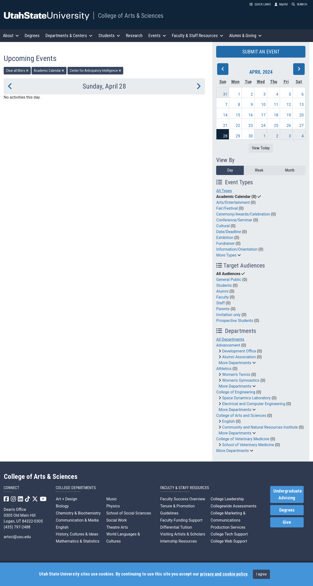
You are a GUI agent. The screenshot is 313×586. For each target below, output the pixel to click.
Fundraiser (225, 243)
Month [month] (289, 170)
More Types (226, 255)
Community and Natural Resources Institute (260, 427)
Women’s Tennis (236, 374)
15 (238, 115)
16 (250, 115)
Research (134, 35)
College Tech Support (229, 534)
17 (263, 115)
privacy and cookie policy (223, 574)
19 (289, 115)
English (228, 421)
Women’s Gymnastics (240, 380)
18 (276, 115)
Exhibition (224, 237)
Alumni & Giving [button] (245, 35)
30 (250, 136)
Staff (220, 303)
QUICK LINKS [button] (260, 4)
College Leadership (227, 499)
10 (263, 104)
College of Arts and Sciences (241, 415)
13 (301, 104)
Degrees (32, 35)
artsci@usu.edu (17, 537)
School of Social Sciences (128, 513)
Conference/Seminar (234, 220)
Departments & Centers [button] (68, 35)
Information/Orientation (236, 249)
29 (238, 136)
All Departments (230, 339)
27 (301, 125)
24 (263, 125)
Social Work (116, 520)
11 (276, 104)
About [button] (11, 35)
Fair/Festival (227, 208)
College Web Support (229, 541)
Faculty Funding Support (181, 520)
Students (224, 285)
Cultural (223, 226)
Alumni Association (239, 357)
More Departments (235, 362)
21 (225, 125)
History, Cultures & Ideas (77, 534)
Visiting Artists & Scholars (182, 534)
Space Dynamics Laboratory (246, 398)
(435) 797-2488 (17, 527)
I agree (261, 574)
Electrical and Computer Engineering (253, 403)
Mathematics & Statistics (77, 541)
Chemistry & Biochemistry (78, 513)
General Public (228, 279)
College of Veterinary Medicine (242, 439)
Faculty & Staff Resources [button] (197, 35)
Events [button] (157, 35)
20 (301, 115)
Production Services (228, 527)
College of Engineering (235, 392)
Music (111, 499)
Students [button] (109, 35)
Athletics (223, 368)
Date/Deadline (228, 231)
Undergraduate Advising (287, 494)
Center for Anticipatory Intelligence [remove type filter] (95, 70)
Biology (62, 506)
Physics (113, 506)
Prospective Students (234, 320)
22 (238, 125)
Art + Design (66, 499)
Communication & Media (77, 520)
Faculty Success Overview (182, 499)
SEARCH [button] (299, 4)
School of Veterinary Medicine (248, 444)
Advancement (228, 345)
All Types (224, 190)
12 (289, 104)
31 (225, 94)
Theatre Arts (117, 527)
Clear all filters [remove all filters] (17, 70)
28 (225, 136)
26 (289, 125)
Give (287, 522)
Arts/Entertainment (233, 202)
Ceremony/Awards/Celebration (243, 214)
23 (250, 125)
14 (225, 115)
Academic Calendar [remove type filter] (49, 70)
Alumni (222, 291)
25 (276, 125)
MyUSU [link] (281, 4)
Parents (223, 309)
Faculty (222, 297)
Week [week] (259, 170)
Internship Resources (178, 541)
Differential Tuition (176, 527)
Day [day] (230, 170)
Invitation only (228, 314)
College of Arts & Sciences (130, 15)
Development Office (239, 351)
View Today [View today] (261, 148)
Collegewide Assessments (233, 506)
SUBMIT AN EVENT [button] (260, 52)
